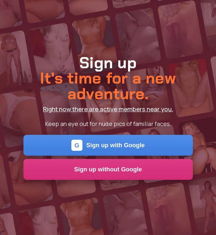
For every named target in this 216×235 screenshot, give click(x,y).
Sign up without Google (108, 169)
